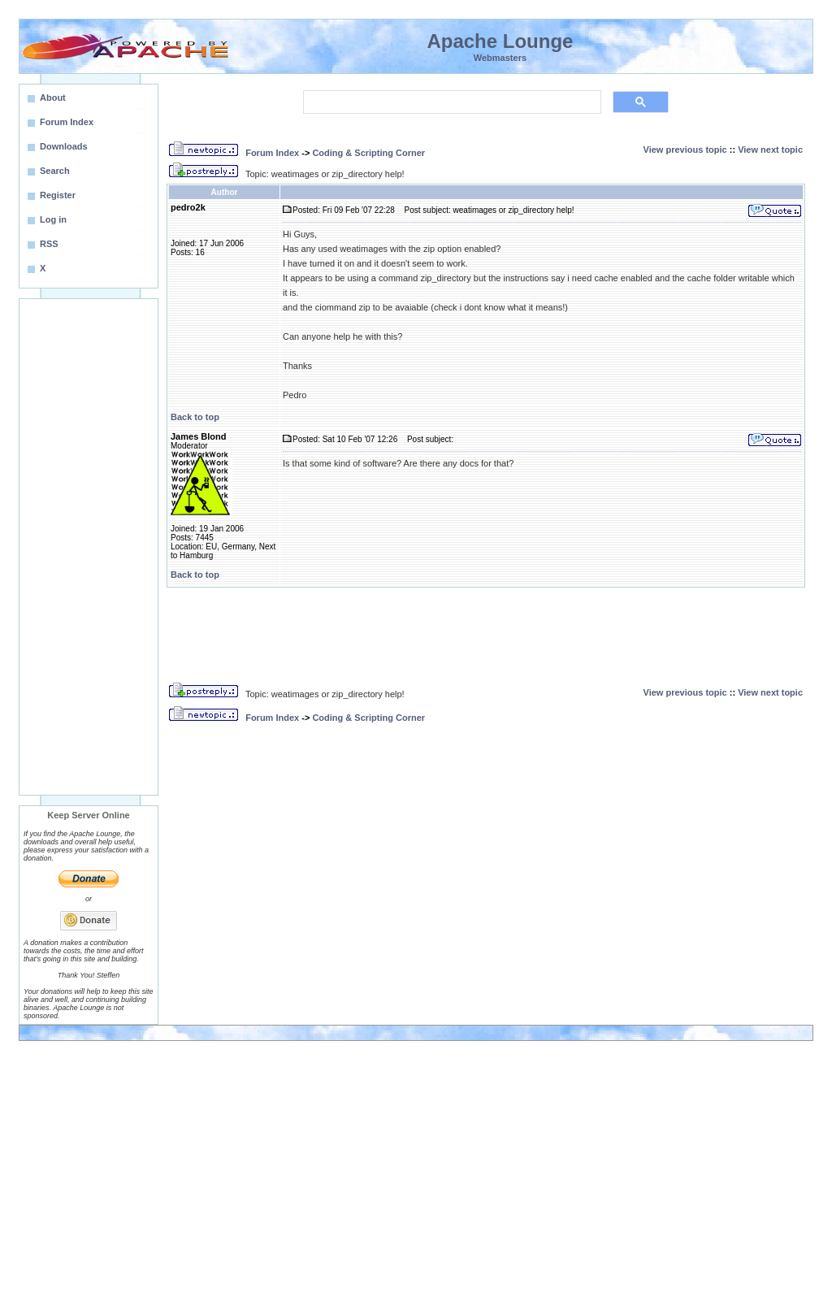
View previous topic (685, 149)
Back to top (195, 417)
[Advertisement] (89, 547)
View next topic (770, 149)
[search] (450, 102)
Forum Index (272, 153)
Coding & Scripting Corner (368, 153)
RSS (49, 244)
